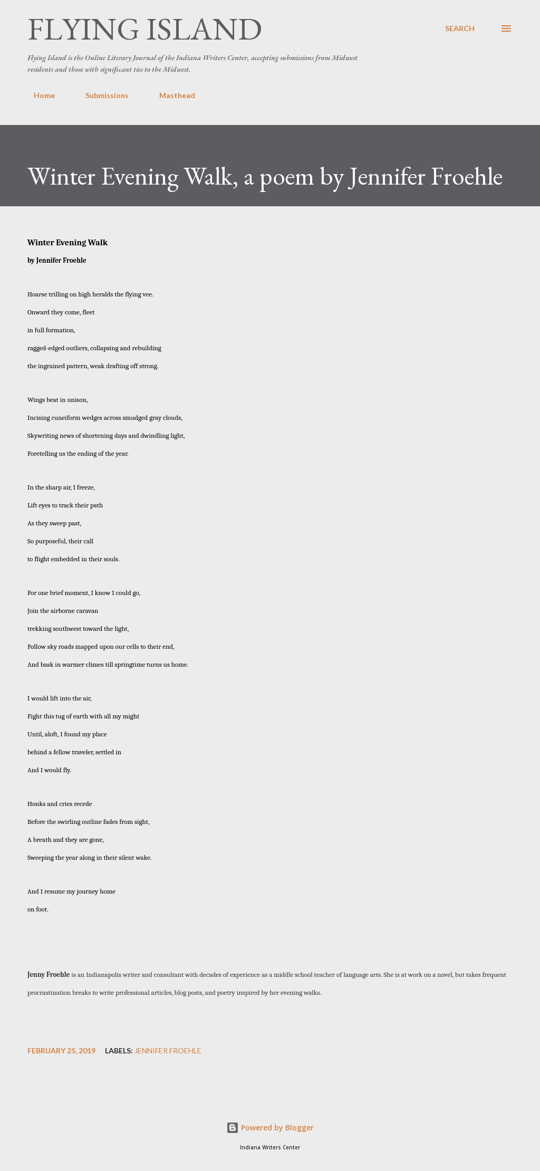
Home (38, 95)
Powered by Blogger (270, 1127)
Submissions (100, 95)
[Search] (460, 28)
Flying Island (144, 28)
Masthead (171, 95)
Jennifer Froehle (167, 1050)
